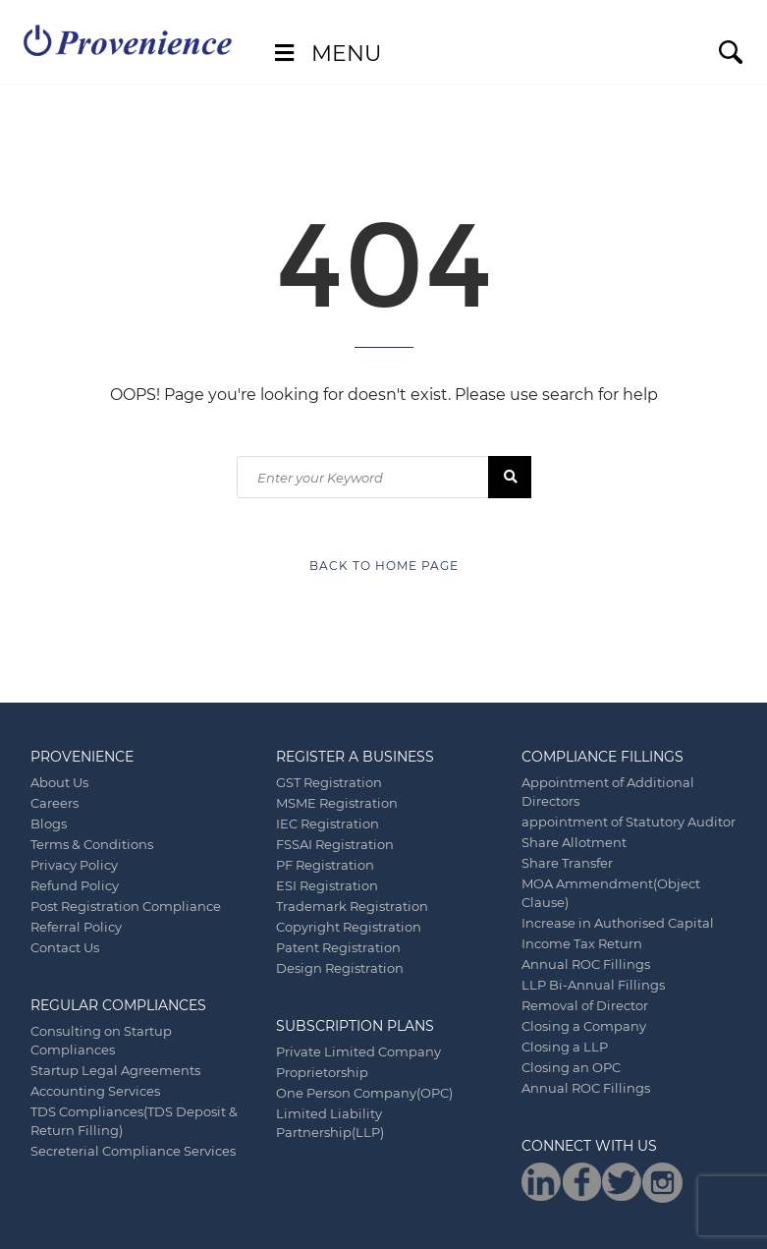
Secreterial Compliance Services (133, 1151)
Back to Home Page (384, 565)
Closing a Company (583, 1026)
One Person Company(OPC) (364, 1093)
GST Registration (329, 782)
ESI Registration (327, 885)
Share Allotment (574, 842)
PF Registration (325, 865)
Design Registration (340, 968)
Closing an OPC (571, 1067)
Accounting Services (95, 1091)
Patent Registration (338, 947)
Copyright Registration (348, 927)
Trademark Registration (352, 906)
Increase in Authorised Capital (617, 923)
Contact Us (64, 947)
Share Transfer (567, 863)
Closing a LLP (564, 1046)
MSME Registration (337, 803)
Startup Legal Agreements (115, 1070)
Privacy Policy (74, 865)
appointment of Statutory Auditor (628, 821)
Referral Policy (76, 927)
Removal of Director (584, 1005)
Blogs (48, 823)
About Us (59, 782)
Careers (54, 803)
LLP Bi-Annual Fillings (593, 985)
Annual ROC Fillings (585, 964)
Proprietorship (322, 1072)
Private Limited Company (358, 1051)
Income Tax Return (581, 943)
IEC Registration (327, 823)
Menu (325, 53)
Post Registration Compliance (125, 906)
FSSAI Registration (335, 844)
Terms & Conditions (91, 844)
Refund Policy (74, 885)
